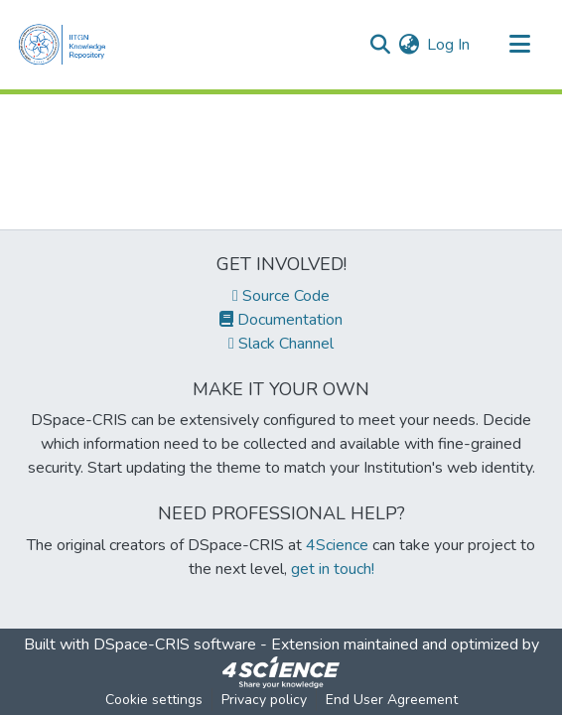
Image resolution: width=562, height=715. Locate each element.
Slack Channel (281, 344)
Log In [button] (449, 45)
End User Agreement (392, 699)
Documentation (281, 320)
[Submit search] (379, 45)
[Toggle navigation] (519, 45)
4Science (337, 545)
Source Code (281, 296)
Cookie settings (154, 699)
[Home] (67, 45)
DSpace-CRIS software (174, 644)
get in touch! (332, 569)
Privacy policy (264, 699)
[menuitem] (408, 45)
